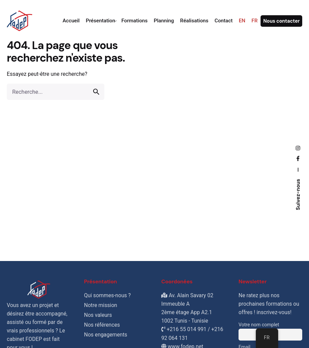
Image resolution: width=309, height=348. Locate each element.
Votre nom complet (259, 324)
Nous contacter (281, 21)
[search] (96, 92)
